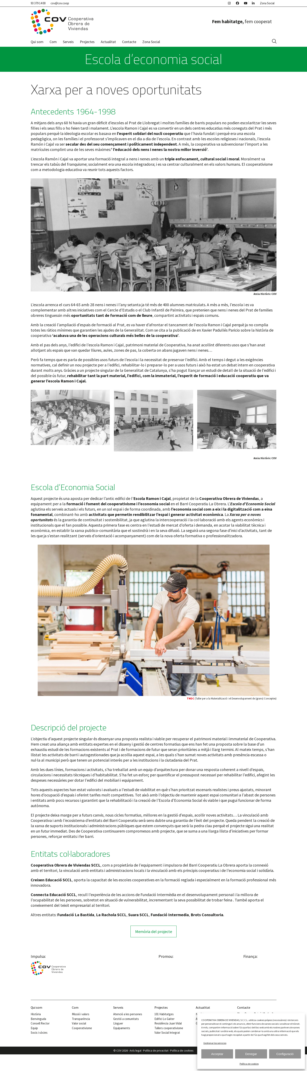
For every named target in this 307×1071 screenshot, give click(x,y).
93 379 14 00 (38, 3)
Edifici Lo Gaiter (164, 1019)
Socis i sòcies (39, 1033)
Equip (34, 1028)
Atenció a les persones (127, 1014)
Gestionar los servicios (214, 1043)
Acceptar (217, 1054)
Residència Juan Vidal (168, 1023)
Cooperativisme (82, 1028)
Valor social (79, 1023)
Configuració (284, 1054)
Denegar (251, 1054)
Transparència (81, 1019)
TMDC (190, 698)
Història (36, 1014)
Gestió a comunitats (126, 1019)
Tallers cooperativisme (168, 1028)
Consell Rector (40, 1023)
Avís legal (135, 1050)
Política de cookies (249, 1063)
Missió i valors (80, 1014)
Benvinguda (38, 1019)
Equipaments (121, 1028)
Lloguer (118, 1023)
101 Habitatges (164, 1014)
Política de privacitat (155, 1050)
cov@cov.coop (60, 3)
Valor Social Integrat (167, 1033)
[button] (274, 41)
